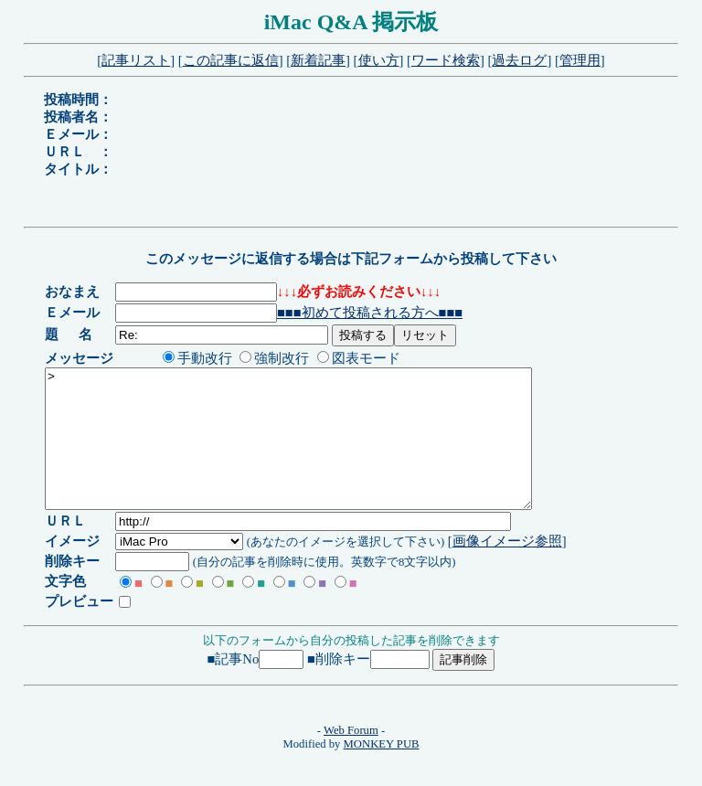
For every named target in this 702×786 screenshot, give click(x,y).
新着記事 (318, 60)
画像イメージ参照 (510, 568)
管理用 (580, 60)
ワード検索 (445, 60)
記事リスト (135, 60)
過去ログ (519, 60)
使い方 (378, 60)
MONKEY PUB (382, 771)
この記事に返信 (231, 60)
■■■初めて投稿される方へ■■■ (373, 312)
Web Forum (351, 757)
